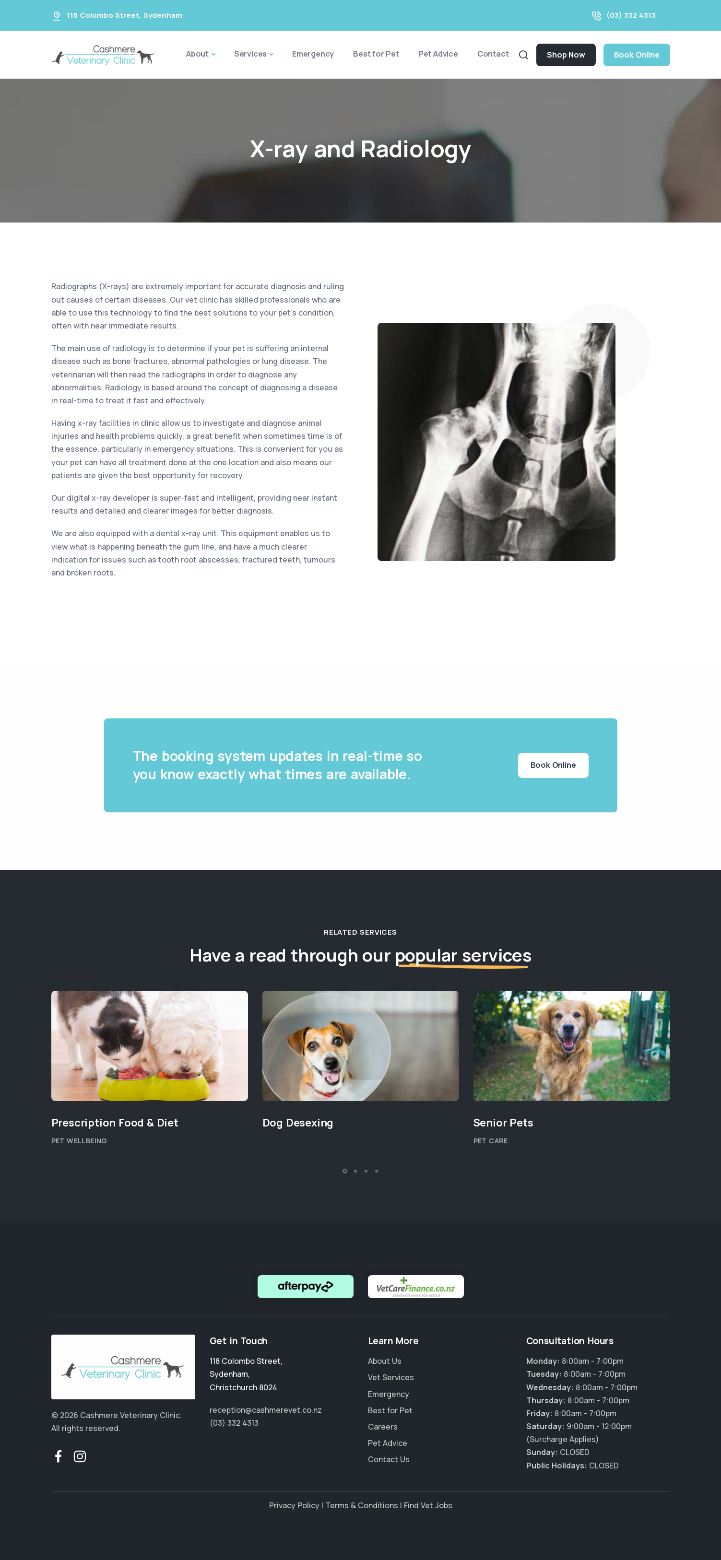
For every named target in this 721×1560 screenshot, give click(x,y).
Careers (383, 1426)
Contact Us (389, 1459)
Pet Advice (438, 53)
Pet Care (490, 1140)
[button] (345, 1171)
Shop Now (566, 54)
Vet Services (391, 1377)
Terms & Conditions (361, 1505)
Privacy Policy (294, 1505)
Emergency (313, 53)
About (197, 53)
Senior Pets (503, 1122)
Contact (493, 53)
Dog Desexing (298, 1122)
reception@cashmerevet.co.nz (266, 1410)
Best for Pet (376, 53)
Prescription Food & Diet (114, 1122)
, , (246, 1374)
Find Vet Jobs (428, 1505)
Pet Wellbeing (79, 1140)
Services (250, 53)
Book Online (637, 54)
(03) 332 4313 (631, 15)
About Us (385, 1361)
